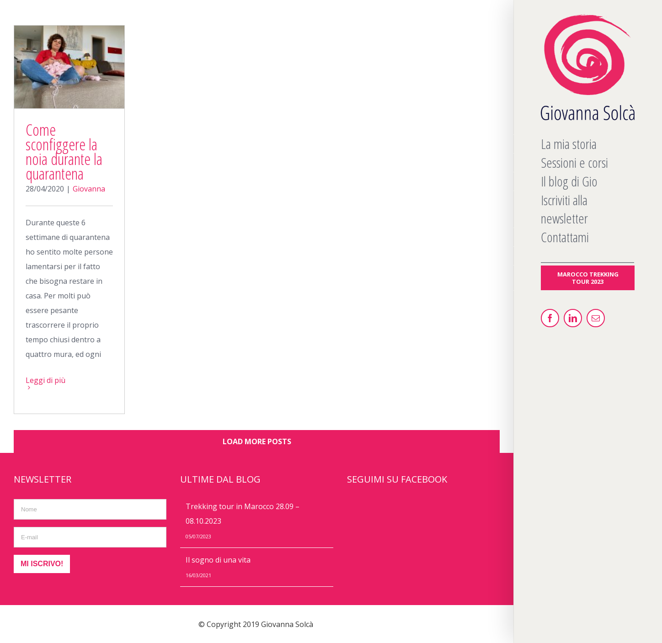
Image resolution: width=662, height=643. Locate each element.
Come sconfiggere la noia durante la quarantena (64, 151)
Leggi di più (45, 380)
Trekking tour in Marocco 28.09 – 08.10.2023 (242, 513)
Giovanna (89, 189)
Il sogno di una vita (218, 560)
